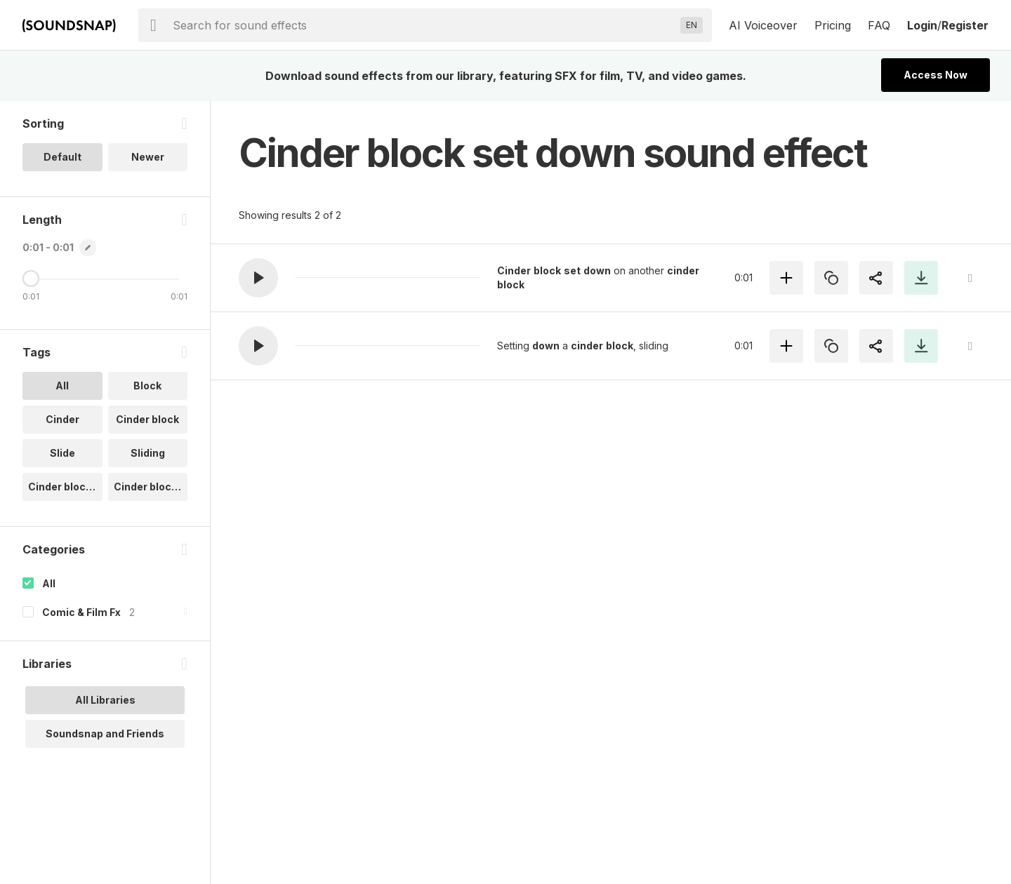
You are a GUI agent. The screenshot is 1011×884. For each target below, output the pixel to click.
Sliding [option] (148, 453)
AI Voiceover (763, 25)
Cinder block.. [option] (62, 487)
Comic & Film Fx (81, 612)
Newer (147, 157)
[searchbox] (424, 25)
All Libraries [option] (105, 700)
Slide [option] (62, 453)
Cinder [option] (62, 419)
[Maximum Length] (30, 278)
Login (922, 25)
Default (62, 157)
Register (965, 25)
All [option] (62, 385)
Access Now (935, 75)
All (48, 583)
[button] (258, 277)
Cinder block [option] (147, 419)
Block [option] (147, 385)
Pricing (832, 25)
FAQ (879, 25)
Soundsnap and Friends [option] (105, 733)
